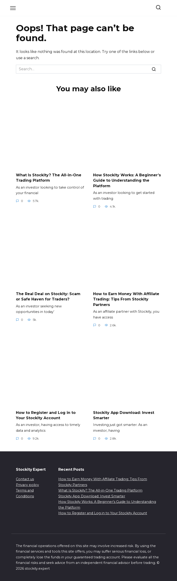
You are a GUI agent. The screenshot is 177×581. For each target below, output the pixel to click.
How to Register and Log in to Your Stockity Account (46, 413)
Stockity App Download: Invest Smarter (91, 494)
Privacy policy (27, 483)
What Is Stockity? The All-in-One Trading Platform (48, 177)
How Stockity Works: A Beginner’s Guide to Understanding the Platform (127, 180)
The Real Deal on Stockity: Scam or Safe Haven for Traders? (48, 295)
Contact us (25, 477)
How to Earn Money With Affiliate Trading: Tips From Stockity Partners (126, 297)
